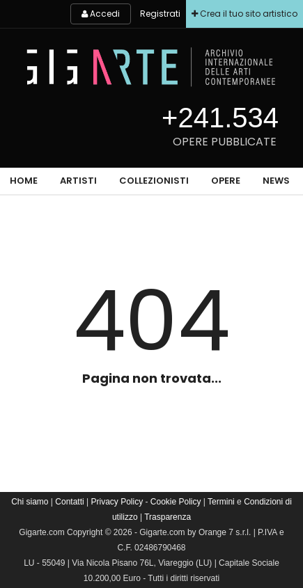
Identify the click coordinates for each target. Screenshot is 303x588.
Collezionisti (154, 180)
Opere (225, 180)
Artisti (78, 180)
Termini (221, 502)
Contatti (69, 502)
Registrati (160, 13)
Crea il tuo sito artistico (244, 13)
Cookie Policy (175, 502)
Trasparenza (167, 517)
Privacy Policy (117, 502)
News (276, 180)
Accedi (100, 13)
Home (24, 180)
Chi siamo (29, 502)
